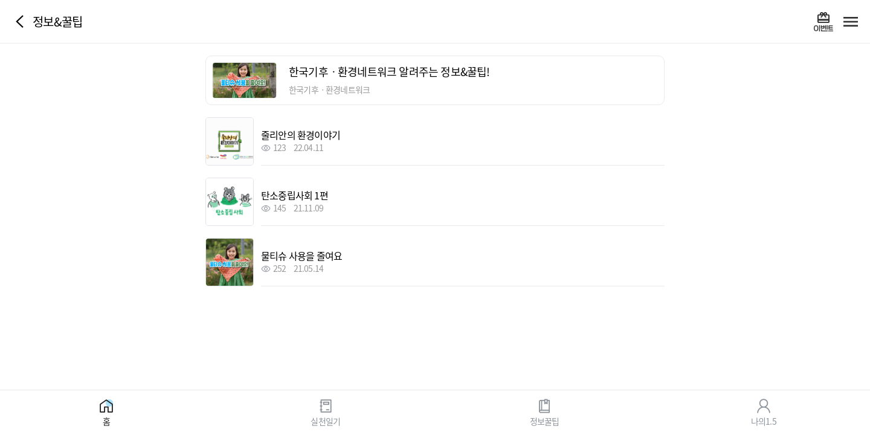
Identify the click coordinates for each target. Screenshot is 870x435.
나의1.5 (763, 420)
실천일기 (325, 420)
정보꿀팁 (544, 420)
